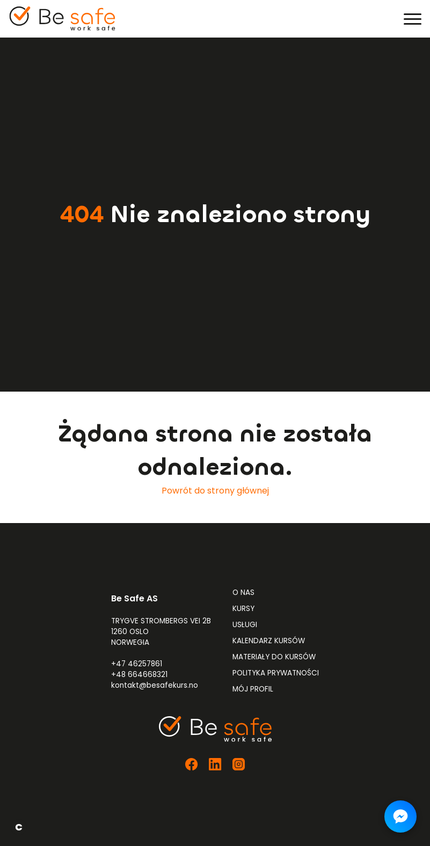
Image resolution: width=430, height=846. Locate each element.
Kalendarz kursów (268, 641)
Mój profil (252, 689)
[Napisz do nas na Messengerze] (400, 816)
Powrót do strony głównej (215, 490)
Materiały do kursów (274, 657)
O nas (243, 592)
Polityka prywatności (275, 673)
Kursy (243, 609)
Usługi (244, 625)
